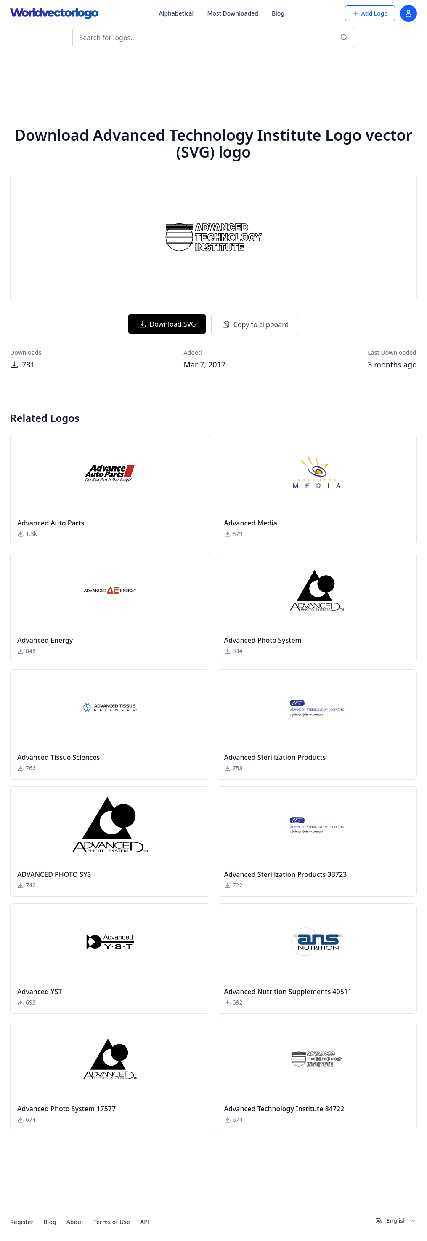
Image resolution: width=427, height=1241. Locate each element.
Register (21, 1222)
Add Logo (370, 13)
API (145, 1222)
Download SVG (167, 324)
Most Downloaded (232, 13)
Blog (278, 13)
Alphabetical (176, 13)
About (75, 1222)
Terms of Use (111, 1222)
